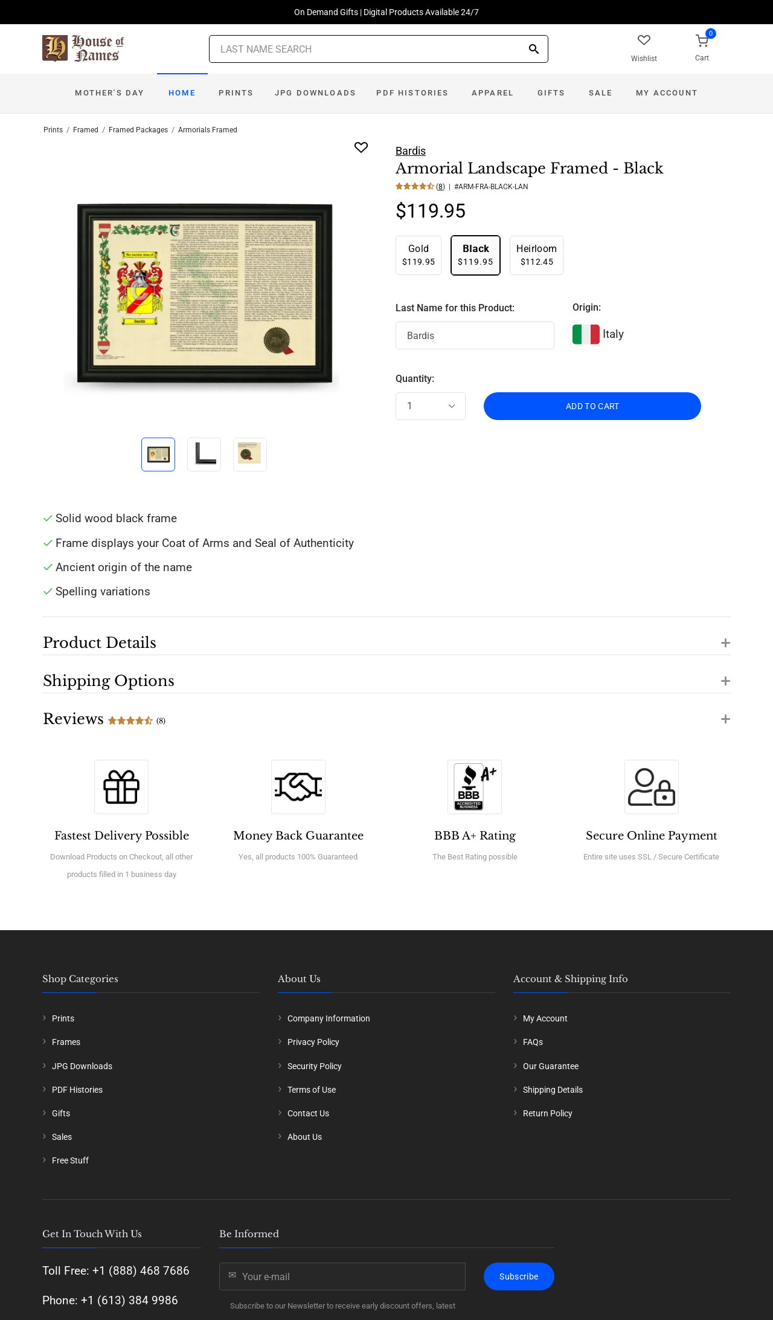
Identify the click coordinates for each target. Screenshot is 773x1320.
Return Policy (548, 1113)
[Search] (533, 50)
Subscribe (518, 1276)
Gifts (551, 92)
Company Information (328, 1018)
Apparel (493, 92)
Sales (62, 1137)
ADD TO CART (593, 406)
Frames (66, 1042)
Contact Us (308, 1113)
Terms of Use (311, 1090)
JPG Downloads (315, 92)
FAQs (533, 1042)
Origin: (587, 307)
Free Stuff (70, 1160)
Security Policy (314, 1066)
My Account (667, 92)
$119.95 (418, 255)
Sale (601, 92)
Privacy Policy (313, 1042)
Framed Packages (138, 130)
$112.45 (536, 255)
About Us (304, 1137)
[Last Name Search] (378, 49)
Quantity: (415, 378)
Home (182, 92)
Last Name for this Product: (455, 308)
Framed (85, 130)
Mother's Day (109, 92)
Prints (236, 92)
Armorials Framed (207, 130)
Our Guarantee (551, 1066)
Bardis (411, 150)
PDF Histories (412, 92)
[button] (386, 636)
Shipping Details (553, 1090)
